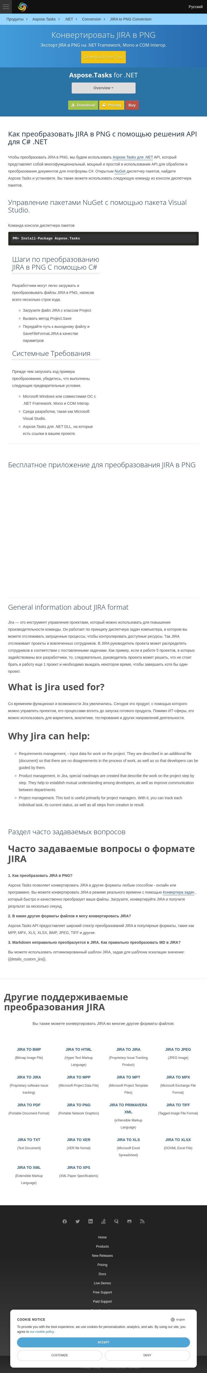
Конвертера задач (178, 891)
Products (102, 1245)
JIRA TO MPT (128, 1076)
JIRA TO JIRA (128, 1048)
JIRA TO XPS (78, 1167)
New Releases (102, 1255)
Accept (103, 1342)
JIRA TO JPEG (178, 1048)
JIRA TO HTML (78, 1048)
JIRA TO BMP (29, 1048)
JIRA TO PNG (79, 1104)
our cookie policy (42, 1332)
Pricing (111, 104)
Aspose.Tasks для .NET (133, 156)
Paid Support (102, 1300)
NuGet (120, 170)
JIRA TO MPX (178, 1076)
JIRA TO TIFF (178, 1104)
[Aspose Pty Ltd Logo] (22, 6)
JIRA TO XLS (128, 1139)
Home (102, 1236)
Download (83, 104)
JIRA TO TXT (29, 1139)
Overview (102, 87)
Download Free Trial (103, 57)
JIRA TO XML (29, 1167)
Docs (102, 1273)
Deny (147, 1355)
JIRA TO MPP (79, 1076)
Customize (59, 1355)
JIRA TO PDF (28, 1104)
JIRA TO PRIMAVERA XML (128, 1107)
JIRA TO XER (78, 1139)
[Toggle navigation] (6, 6)
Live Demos (102, 1282)
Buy (132, 104)
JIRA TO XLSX (178, 1139)
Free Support (102, 1291)
